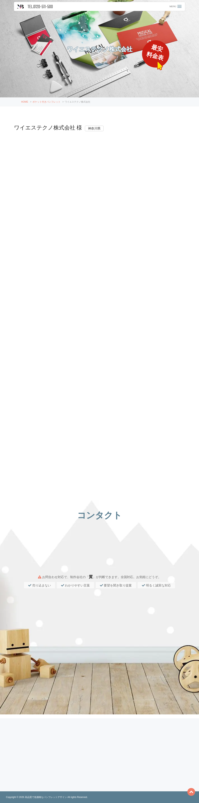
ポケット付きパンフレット (46, 101)
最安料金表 (156, 53)
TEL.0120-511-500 (40, 7)
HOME (24, 101)
